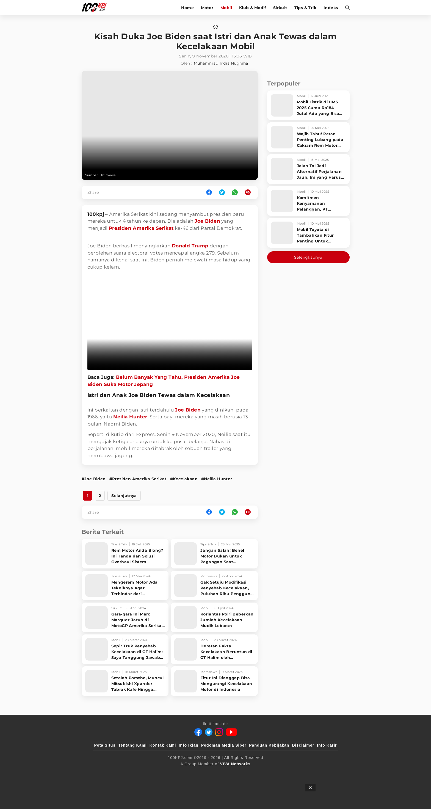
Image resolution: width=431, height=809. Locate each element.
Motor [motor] (207, 7)
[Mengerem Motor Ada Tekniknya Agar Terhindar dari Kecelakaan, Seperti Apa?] (125, 585)
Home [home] (187, 7)
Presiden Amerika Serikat (141, 228)
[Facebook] (198, 732)
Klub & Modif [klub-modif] (252, 7)
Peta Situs (105, 745)
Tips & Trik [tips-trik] (305, 7)
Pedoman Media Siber (223, 745)
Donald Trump (190, 246)
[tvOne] (226, 773)
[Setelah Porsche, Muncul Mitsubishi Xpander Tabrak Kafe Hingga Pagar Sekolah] (125, 681)
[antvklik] (268, 773)
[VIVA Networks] (235, 764)
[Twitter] (208, 732)
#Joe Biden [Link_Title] (94, 478)
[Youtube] (231, 732)
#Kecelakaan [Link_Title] (184, 478)
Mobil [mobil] (226, 7)
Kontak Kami (163, 745)
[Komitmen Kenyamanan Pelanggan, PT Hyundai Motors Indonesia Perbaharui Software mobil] (308, 201)
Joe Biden (207, 221)
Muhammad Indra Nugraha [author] (221, 63)
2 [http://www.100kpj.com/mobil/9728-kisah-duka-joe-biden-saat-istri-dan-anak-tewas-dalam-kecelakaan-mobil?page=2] (100, 495)
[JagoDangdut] (324, 773)
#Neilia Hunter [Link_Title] (216, 478)
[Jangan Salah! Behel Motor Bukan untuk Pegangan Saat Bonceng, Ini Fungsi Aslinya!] (214, 553)
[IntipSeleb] (295, 773)
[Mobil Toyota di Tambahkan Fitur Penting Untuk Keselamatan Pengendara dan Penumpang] (308, 233)
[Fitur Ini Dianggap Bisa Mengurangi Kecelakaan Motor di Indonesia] (214, 681)
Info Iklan (188, 745)
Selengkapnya (308, 257)
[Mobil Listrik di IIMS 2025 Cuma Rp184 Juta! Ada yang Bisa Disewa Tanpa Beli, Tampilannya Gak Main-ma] (308, 105)
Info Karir (327, 745)
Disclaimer (303, 745)
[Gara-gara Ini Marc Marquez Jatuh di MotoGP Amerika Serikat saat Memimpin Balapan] (125, 617)
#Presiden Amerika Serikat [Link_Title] (138, 478)
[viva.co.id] (109, 773)
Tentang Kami (132, 745)
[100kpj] (135, 773)
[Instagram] (219, 732)
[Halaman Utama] (96, 7)
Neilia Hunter (130, 416)
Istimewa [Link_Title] (108, 175)
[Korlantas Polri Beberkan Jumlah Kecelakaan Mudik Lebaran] (214, 617)
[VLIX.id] (183, 773)
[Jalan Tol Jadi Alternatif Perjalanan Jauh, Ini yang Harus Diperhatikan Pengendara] (308, 169)
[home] (215, 26)
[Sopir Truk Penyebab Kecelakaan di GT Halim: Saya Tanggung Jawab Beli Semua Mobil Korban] (125, 649)
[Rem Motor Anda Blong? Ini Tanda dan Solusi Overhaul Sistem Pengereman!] (125, 553)
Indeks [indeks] (331, 7)
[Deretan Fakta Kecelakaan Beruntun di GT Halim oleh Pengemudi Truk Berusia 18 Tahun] (214, 649)
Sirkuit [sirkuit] (280, 7)
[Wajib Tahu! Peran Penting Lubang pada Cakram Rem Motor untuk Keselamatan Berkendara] (308, 137)
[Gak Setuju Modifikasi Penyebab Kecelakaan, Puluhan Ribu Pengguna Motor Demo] (214, 585)
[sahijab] (157, 773)
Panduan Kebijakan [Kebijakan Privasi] (269, 745)
